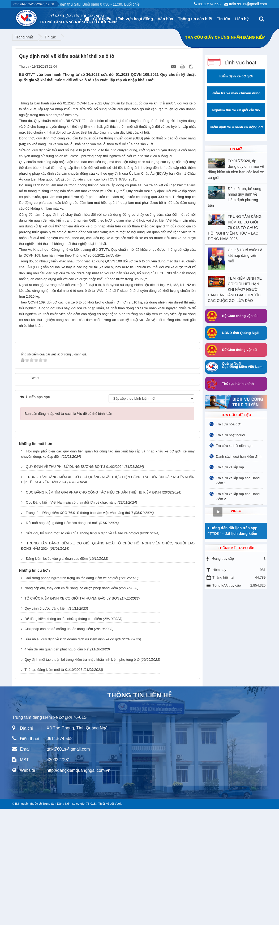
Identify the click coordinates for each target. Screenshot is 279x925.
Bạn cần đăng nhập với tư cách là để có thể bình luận (68, 530)
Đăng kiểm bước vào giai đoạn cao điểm (57, 675)
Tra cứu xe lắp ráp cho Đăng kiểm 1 (238, 480)
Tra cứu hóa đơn (229, 424)
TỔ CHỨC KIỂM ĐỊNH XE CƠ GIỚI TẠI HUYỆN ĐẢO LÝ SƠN (71, 715)
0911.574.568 (209, 4)
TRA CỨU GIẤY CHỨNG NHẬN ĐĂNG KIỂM (225, 37)
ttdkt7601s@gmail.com (248, 4)
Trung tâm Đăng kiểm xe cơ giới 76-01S (69, 920)
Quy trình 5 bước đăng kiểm (45, 725)
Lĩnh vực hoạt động (134, 18)
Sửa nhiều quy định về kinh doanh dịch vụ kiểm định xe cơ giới (72, 755)
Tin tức (223, 18)
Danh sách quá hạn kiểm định (238, 457)
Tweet (35, 494)
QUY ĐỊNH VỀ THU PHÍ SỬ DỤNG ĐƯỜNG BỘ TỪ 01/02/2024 (74, 583)
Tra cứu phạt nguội (230, 435)
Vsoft (118, 920)
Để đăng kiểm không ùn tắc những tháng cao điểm (63, 735)
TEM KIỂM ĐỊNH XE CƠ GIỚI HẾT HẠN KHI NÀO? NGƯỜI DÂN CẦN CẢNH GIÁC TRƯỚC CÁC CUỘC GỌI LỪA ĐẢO (235, 289)
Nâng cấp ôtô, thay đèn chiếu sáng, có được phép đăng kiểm (71, 705)
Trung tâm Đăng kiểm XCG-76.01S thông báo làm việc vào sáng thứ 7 (79, 629)
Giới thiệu (102, 18)
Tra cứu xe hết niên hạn (234, 446)
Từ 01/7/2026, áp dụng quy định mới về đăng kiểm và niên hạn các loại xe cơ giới (236, 169)
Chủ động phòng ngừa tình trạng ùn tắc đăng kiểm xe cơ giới (71, 694)
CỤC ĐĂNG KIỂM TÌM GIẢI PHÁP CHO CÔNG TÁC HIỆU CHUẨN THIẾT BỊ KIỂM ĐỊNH (93, 609)
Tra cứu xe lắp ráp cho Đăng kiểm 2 (238, 496)
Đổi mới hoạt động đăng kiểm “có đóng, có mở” (62, 639)
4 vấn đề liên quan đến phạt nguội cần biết (56, 766)
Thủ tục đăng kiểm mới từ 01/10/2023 (53, 786)
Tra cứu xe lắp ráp (230, 467)
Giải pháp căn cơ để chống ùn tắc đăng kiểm (58, 745)
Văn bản (165, 18)
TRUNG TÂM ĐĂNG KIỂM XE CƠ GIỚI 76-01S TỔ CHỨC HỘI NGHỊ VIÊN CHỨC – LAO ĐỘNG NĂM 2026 (234, 227)
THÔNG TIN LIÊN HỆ (139, 811)
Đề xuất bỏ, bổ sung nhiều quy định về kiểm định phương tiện (234, 197)
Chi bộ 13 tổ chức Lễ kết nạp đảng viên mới (245, 255)
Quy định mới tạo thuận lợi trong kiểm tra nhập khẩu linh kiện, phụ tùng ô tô (82, 776)
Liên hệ (241, 18)
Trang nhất (24, 37)
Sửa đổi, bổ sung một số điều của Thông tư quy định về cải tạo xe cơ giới (82, 649)
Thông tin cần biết (195, 18)
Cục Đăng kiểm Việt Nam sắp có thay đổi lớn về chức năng (71, 619)
